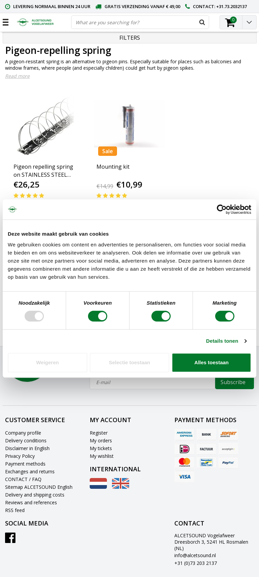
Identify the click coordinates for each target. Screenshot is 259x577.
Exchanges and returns (30, 471)
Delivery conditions (26, 440)
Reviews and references (31, 502)
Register (99, 433)
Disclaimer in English (27, 448)
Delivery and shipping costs (34, 494)
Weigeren (47, 362)
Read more (17, 76)
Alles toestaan (211, 362)
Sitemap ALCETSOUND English (39, 487)
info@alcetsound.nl (195, 555)
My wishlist (102, 456)
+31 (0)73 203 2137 (195, 563)
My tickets (101, 448)
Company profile (23, 433)
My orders (101, 440)
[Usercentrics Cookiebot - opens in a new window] (221, 209)
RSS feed (15, 510)
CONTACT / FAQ (23, 479)
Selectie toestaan (129, 362)
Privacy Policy (20, 456)
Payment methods (25, 464)
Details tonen (222, 341)
